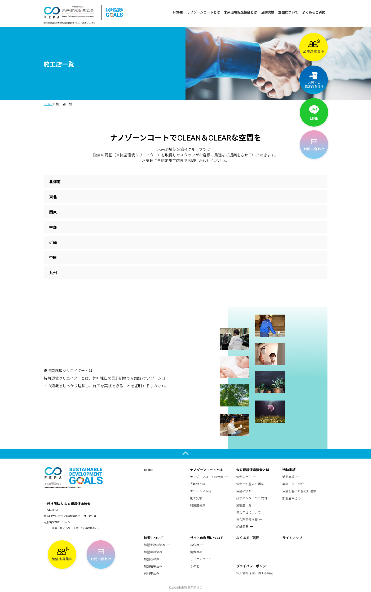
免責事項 (196, 552)
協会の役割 (244, 491)
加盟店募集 (197, 505)
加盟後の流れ (153, 552)
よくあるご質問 (313, 11)
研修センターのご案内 (251, 498)
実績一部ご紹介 (293, 484)
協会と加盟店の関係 (250, 484)
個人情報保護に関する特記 (254, 573)
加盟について (288, 11)
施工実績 (196, 498)
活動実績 (267, 11)
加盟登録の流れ (154, 544)
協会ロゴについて (248, 512)
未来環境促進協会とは (240, 11)
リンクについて (201, 559)
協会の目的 (244, 476)
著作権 (194, 544)
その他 (194, 566)
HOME (178, 11)
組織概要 (242, 526)
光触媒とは (197, 484)
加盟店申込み (291, 498)
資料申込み (151, 573)
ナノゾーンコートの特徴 (206, 476)
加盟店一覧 (244, 505)
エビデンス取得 (201, 491)
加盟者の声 (151, 559)
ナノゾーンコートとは (203, 11)
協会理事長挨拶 (247, 519)
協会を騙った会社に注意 (299, 491)
